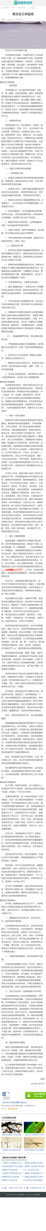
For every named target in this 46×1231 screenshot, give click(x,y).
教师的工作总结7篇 (9, 1180)
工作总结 (32, 8)
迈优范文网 (20, 1194)
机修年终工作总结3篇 (10, 1177)
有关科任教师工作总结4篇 (12, 1166)
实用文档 (21, 8)
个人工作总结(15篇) (31, 1170)
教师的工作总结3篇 (9, 1170)
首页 (13, 8)
